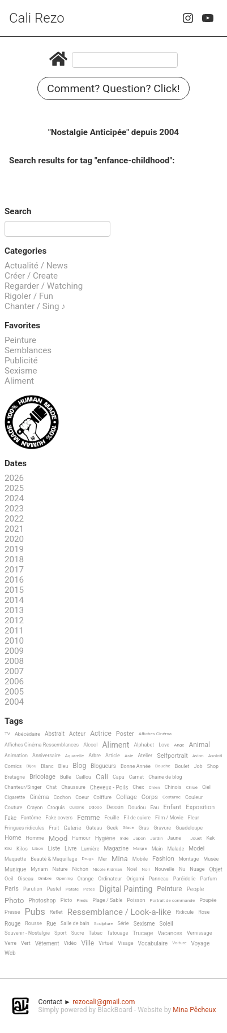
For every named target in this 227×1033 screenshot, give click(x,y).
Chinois (173, 787)
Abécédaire (27, 734)
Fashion (163, 859)
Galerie (73, 828)
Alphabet (144, 745)
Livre (70, 848)
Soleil (166, 923)
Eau (154, 807)
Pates (89, 889)
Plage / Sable (107, 900)
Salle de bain (75, 923)
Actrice (101, 734)
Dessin (114, 807)
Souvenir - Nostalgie (27, 933)
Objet (215, 869)
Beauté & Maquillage (54, 859)
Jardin (156, 838)
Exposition (200, 807)
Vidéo (70, 943)
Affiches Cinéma (155, 734)
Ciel (206, 787)
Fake (10, 818)
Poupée (207, 900)
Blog (79, 766)
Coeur (82, 797)
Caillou (83, 777)
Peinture (20, 340)
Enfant (172, 807)
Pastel (54, 889)
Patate (72, 889)
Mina (120, 859)
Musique (15, 869)
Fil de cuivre (137, 817)
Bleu (63, 766)
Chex (138, 787)
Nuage (197, 869)
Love (164, 745)
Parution (32, 889)
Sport (60, 933)
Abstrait (55, 733)
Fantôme (31, 817)
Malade (176, 849)
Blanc (47, 766)
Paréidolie (184, 878)
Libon (38, 848)
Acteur (77, 733)
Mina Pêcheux (194, 1010)
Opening (64, 878)
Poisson (136, 900)
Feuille (111, 817)
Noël (132, 869)
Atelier (145, 755)
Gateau (94, 828)
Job (198, 766)
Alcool (90, 745)
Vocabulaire (153, 943)
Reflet (56, 912)
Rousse (33, 923)
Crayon (35, 807)
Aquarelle (74, 756)
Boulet (182, 766)
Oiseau (25, 878)
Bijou (31, 766)
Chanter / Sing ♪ (35, 306)
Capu (119, 777)
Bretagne (15, 777)
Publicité (21, 360)
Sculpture (103, 924)
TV (7, 734)
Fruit (54, 828)
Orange (85, 878)
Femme (88, 818)
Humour (81, 838)
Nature (60, 869)
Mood (58, 838)
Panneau (159, 878)
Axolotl (215, 756)
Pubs (34, 912)
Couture (14, 807)
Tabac (95, 933)
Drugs (87, 859)
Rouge (12, 923)
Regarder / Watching (44, 286)
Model (196, 848)
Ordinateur (110, 878)
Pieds (82, 900)
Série (123, 923)
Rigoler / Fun (29, 296)
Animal (199, 745)
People (195, 889)
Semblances (28, 350)
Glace (128, 828)
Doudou (136, 807)
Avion (198, 756)
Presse (12, 912)
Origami (135, 878)
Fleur (193, 817)
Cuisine (76, 807)
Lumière (90, 849)
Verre (10, 943)
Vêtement (47, 943)
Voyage (200, 943)
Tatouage (117, 933)
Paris (12, 889)
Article (112, 755)
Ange (179, 745)
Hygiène (105, 838)
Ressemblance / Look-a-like (119, 913)
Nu (182, 869)
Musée (211, 859)
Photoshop (41, 900)
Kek (210, 838)
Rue (51, 923)
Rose (203, 912)
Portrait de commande (172, 900)
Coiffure (102, 797)
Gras (144, 828)
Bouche (162, 766)
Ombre (45, 878)
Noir (146, 869)
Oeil (9, 878)
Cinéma (39, 797)
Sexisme (21, 371)
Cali (102, 777)
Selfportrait (172, 756)
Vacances (169, 933)
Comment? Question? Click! (113, 88)
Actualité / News (36, 266)
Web (10, 953)
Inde (124, 838)
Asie (129, 756)
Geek (112, 828)
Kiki (8, 848)
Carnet (136, 777)
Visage (125, 943)
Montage (189, 859)
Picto (66, 900)
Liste (54, 848)
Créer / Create (31, 276)
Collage (126, 797)
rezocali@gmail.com (103, 1002)
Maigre (140, 848)
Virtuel (105, 943)
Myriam (39, 869)
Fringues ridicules (25, 828)
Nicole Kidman (107, 869)
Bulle (65, 777)
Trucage (142, 933)
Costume (171, 797)
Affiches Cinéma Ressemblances (42, 745)
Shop (213, 766)
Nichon (80, 869)
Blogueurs (103, 766)
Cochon (62, 797)
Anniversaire (46, 755)
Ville (87, 943)
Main (157, 849)
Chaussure (73, 787)
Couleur (194, 797)
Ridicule (184, 912)
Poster (125, 734)
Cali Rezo (37, 18)
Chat (51, 787)
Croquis (56, 807)
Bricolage (42, 777)
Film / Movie (169, 817)
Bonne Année (136, 766)
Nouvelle (164, 869)
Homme (35, 838)
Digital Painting (125, 889)
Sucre (77, 933)
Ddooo (95, 807)
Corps (150, 797)
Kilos (22, 849)
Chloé (192, 787)
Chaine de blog (165, 777)
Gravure (162, 828)
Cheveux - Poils (109, 787)
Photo (14, 900)
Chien (154, 787)
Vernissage (199, 933)
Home (13, 838)
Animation (16, 755)
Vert (26, 943)
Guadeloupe (189, 828)
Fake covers (58, 817)
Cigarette (15, 797)
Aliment (19, 381)
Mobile (140, 859)
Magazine (116, 848)
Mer (102, 859)
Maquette (15, 859)
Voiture (179, 943)
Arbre (94, 755)
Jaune (175, 838)
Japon (139, 838)
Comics (13, 766)
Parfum (208, 878)
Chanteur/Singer (23, 787)
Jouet (196, 838)
